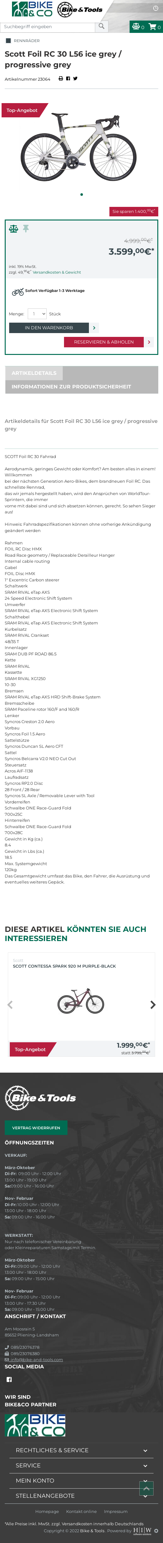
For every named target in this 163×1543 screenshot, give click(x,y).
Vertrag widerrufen (36, 1127)
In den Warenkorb (49, 328)
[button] (81, 194)
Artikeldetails (34, 373)
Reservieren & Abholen (104, 342)
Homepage (47, 1511)
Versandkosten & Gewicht (57, 272)
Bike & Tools (92, 1530)
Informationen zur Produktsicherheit (71, 387)
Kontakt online (81, 1511)
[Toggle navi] (5, 5)
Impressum (116, 1511)
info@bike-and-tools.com (34, 1359)
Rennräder (22, 41)
